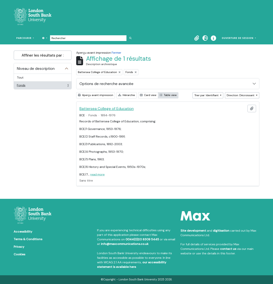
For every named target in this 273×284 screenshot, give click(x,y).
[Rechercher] (88, 38)
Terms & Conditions (28, 239)
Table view (168, 95)
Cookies (19, 254)
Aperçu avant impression (95, 95)
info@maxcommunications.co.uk (124, 244)
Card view (148, 95)
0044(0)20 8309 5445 (142, 239)
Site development (193, 231)
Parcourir (24, 38)
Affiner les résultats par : (43, 55)
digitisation (221, 231)
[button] (197, 38)
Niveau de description (36, 68)
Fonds (42, 86)
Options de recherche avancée (106, 83)
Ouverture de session (238, 38)
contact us (228, 249)
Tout (20, 77)
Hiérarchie (126, 95)
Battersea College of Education (106, 108)
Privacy (19, 247)
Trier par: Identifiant (206, 95)
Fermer (116, 53)
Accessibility (23, 232)
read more (97, 174)
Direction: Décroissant (241, 95)
